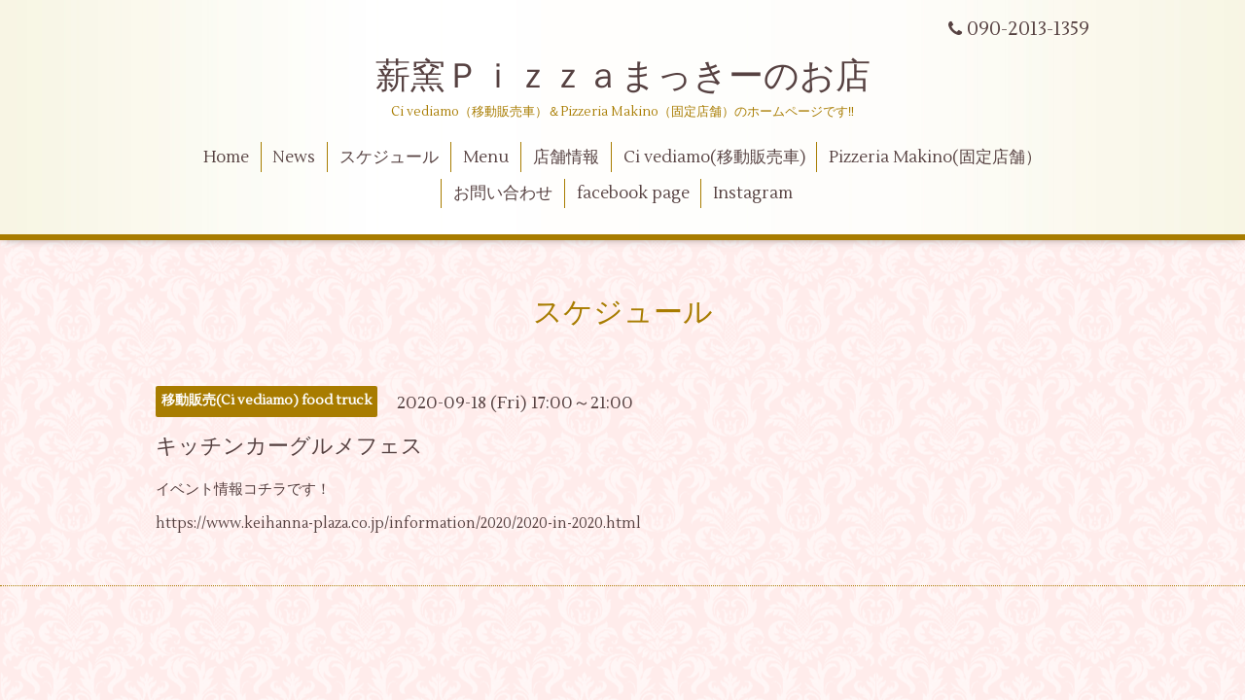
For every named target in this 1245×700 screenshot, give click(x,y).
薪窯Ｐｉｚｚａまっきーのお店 (640, 76)
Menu (486, 157)
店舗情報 (566, 157)
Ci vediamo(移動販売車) (714, 157)
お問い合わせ (502, 193)
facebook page (633, 193)
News (293, 157)
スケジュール (389, 157)
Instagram (753, 193)
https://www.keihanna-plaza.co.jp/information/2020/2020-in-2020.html (398, 523)
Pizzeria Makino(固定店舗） (935, 157)
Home (226, 157)
